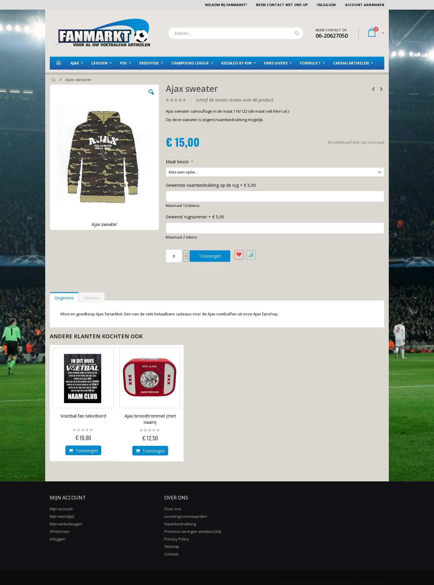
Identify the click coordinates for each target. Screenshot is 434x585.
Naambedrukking (180, 524)
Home (54, 80)
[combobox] (235, 33)
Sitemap (171, 546)
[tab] (64, 296)
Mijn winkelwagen (66, 524)
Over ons (172, 508)
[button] (151, 97)
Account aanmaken (364, 4)
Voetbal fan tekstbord (83, 416)
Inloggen (326, 4)
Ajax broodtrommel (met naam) (150, 419)
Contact (171, 554)
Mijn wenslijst (62, 516)
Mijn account (61, 508)
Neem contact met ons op (282, 4)
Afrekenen (59, 531)
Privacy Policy (176, 539)
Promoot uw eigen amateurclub (193, 531)
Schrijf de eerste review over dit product (235, 100)
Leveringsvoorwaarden (185, 516)
